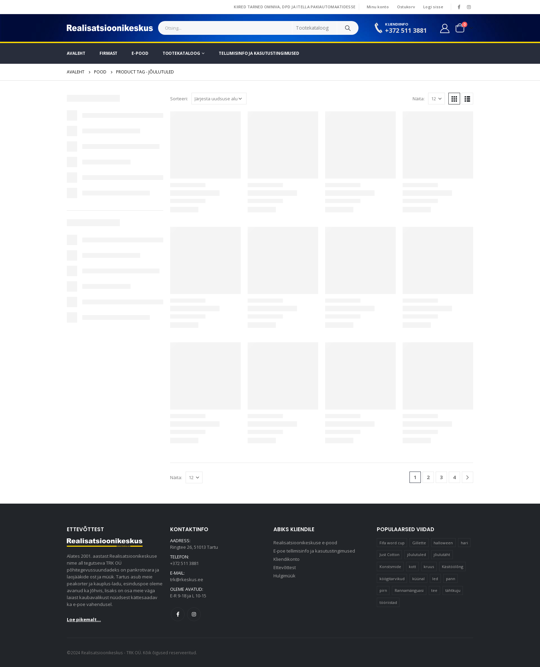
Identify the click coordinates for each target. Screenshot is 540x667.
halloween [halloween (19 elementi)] (443, 542)
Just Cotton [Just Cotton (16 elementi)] (389, 554)
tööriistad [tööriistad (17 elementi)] (388, 602)
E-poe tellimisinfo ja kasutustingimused (314, 551)
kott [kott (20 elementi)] (412, 566)
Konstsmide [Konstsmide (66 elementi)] (390, 566)
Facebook (178, 614)
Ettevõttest (284, 567)
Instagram (194, 614)
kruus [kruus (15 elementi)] (429, 566)
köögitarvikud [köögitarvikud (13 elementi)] (392, 578)
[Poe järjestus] (219, 98)
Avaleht (76, 53)
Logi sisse (433, 6)
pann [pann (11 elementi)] (450, 578)
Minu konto (378, 6)
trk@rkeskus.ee (186, 579)
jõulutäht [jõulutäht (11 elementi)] (442, 554)
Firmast (108, 53)
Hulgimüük (284, 576)
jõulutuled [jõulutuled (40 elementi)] (416, 554)
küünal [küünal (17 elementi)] (418, 578)
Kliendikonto (286, 559)
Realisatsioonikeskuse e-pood (305, 542)
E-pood (140, 53)
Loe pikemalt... (84, 619)
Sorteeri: (179, 98)
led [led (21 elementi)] (435, 578)
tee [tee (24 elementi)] (434, 590)
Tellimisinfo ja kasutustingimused (259, 53)
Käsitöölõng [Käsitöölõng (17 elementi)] (452, 566)
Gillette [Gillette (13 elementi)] (419, 542)
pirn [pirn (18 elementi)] (383, 590)
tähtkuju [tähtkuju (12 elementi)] (452, 590)
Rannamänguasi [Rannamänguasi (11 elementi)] (409, 590)
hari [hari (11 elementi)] (464, 542)
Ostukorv (406, 6)
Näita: (419, 98)
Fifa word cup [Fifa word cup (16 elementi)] (392, 542)
